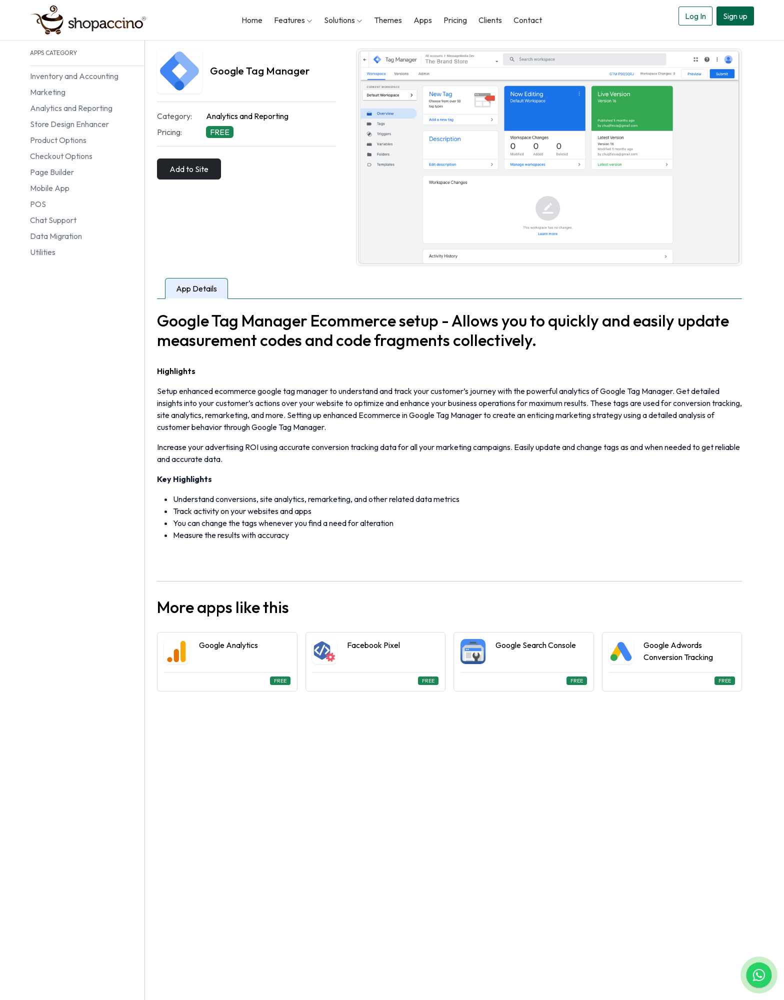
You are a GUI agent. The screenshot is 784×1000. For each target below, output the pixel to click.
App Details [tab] (196, 289)
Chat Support (53, 220)
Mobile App (50, 188)
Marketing (48, 92)
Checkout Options (61, 156)
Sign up (735, 16)
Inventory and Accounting (74, 76)
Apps (423, 20)
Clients (490, 20)
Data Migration (56, 236)
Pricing (455, 20)
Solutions (343, 20)
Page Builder (52, 172)
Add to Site (189, 169)
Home (252, 20)
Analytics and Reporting (71, 108)
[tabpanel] (449, 501)
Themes (388, 20)
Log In (695, 16)
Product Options (58, 140)
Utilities (43, 252)
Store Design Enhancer (69, 124)
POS (38, 204)
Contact (528, 20)
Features (293, 20)
